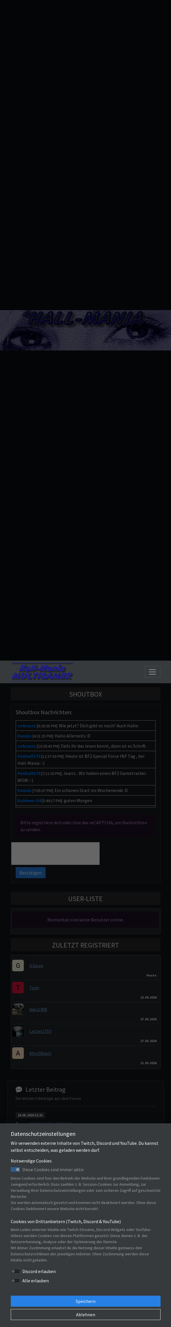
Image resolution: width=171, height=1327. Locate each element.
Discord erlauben (39, 1271)
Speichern (86, 1301)
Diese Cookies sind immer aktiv (53, 1169)
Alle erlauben (35, 1280)
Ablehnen (85, 1314)
